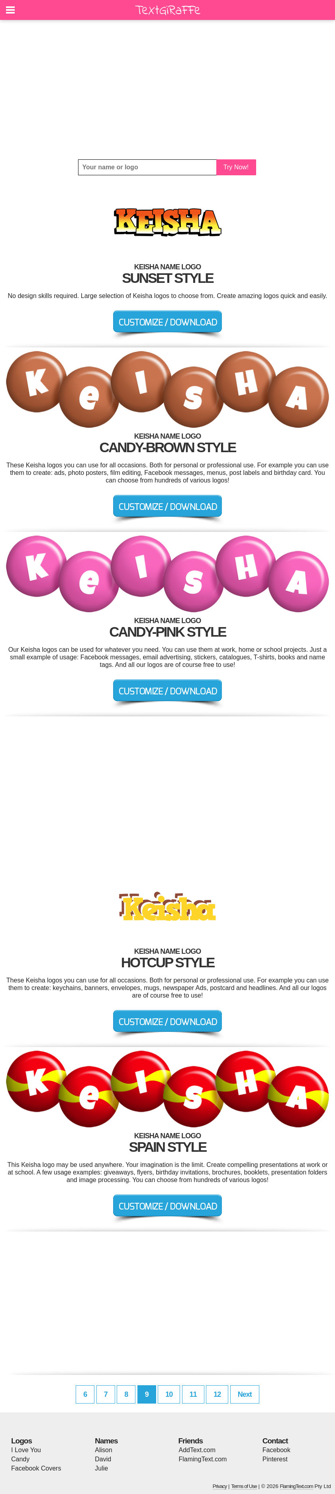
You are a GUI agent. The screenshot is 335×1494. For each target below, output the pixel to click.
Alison (103, 1450)
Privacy (220, 1486)
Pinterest (275, 1459)
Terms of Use (244, 1486)
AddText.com (197, 1450)
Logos (21, 1441)
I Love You (26, 1450)
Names (106, 1441)
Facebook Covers (36, 1468)
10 (168, 1394)
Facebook (276, 1450)
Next (245, 1394)
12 (217, 1394)
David (103, 1459)
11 (193, 1394)
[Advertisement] (167, 89)
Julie (101, 1468)
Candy (20, 1459)
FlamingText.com (203, 1459)
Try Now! (236, 167)
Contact (275, 1441)
